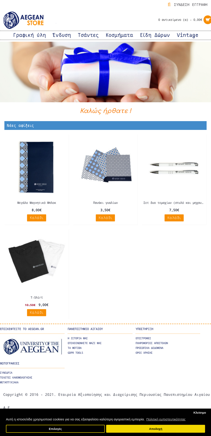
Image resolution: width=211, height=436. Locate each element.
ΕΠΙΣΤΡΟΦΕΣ (143, 338)
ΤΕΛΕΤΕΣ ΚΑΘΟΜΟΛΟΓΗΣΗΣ (16, 377)
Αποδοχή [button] (155, 429)
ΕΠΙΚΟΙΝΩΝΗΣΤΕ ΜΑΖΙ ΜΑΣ (85, 342)
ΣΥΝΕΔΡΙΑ (6, 372)
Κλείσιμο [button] (199, 412)
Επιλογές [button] (55, 429)
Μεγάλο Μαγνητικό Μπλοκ (36, 203)
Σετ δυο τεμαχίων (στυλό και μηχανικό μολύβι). (174, 203)
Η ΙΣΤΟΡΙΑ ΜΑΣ (78, 338)
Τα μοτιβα (75, 347)
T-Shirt (37, 297)
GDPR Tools (75, 352)
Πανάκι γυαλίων (105, 203)
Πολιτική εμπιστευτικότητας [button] (166, 419)
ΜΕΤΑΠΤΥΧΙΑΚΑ (9, 382)
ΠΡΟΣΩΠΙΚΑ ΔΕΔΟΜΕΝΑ (149, 347)
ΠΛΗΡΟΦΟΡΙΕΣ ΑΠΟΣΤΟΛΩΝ (152, 342)
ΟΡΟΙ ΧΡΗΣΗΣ (144, 352)
